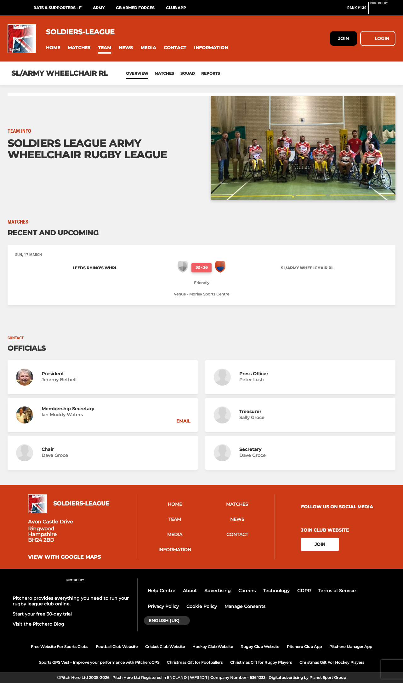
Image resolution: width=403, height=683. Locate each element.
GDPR (304, 590)
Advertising (217, 590)
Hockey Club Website (212, 646)
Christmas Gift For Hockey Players (331, 662)
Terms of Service (337, 590)
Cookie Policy (201, 606)
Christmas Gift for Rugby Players (261, 662)
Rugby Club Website (260, 646)
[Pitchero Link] (382, 10)
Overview (137, 73)
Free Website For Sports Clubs (59, 646)
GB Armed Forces (135, 7)
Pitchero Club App (304, 646)
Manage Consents (244, 606)
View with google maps (64, 557)
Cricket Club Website (165, 646)
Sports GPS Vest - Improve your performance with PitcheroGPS (99, 662)
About (190, 590)
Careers (247, 590)
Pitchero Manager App (350, 646)
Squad (187, 73)
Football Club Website (117, 646)
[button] (53, 48)
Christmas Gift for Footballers (195, 662)
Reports (210, 73)
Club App (176, 7)
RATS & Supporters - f (57, 7)
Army (99, 7)
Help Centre (161, 590)
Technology (276, 590)
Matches (164, 73)
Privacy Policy (163, 606)
